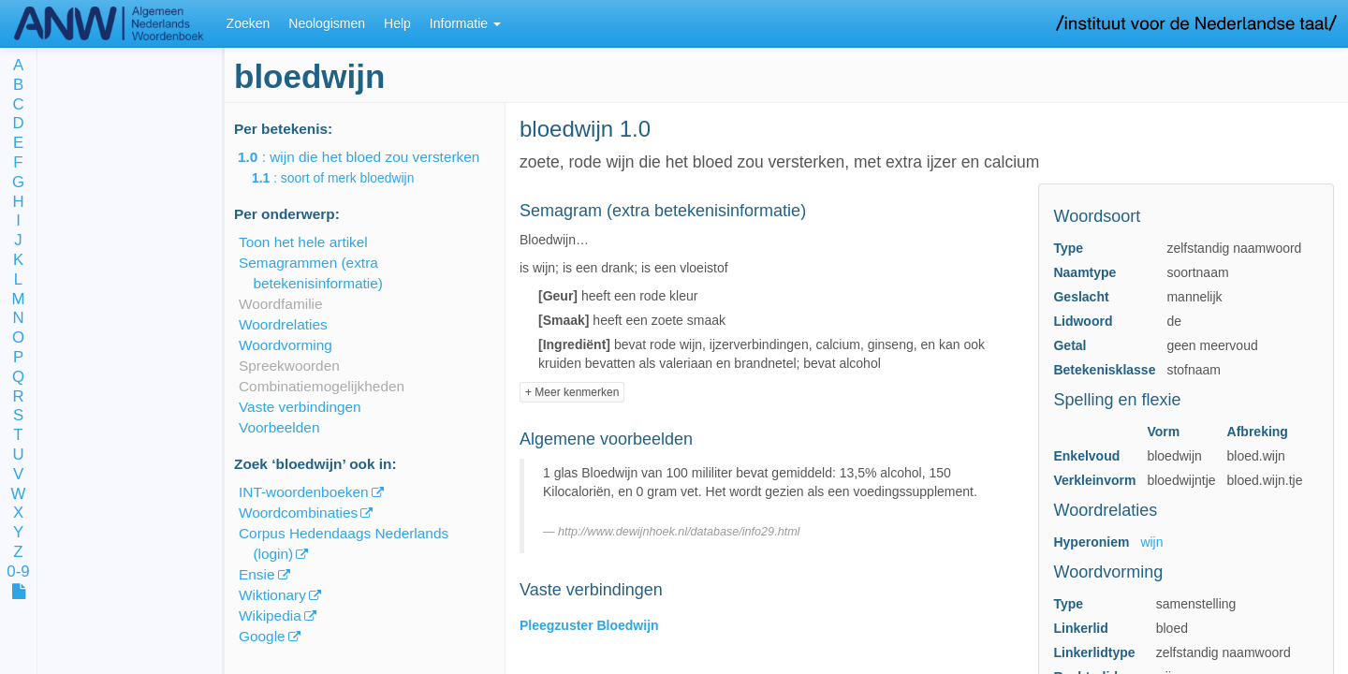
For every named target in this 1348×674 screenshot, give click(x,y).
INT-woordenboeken (304, 492)
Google (262, 636)
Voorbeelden (279, 427)
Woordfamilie (281, 304)
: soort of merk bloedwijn (346, 177)
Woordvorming (285, 345)
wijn (1151, 542)
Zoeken (249, 23)
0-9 (18, 572)
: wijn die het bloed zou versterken (371, 157)
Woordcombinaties (298, 512)
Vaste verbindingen (300, 407)
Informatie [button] (465, 23)
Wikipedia (270, 615)
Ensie (257, 574)
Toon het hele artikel (303, 242)
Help (397, 23)
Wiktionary (272, 595)
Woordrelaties (283, 324)
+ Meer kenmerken (572, 392)
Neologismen (326, 23)
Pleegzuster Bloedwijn (589, 625)
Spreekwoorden (289, 366)
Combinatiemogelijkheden (321, 386)
